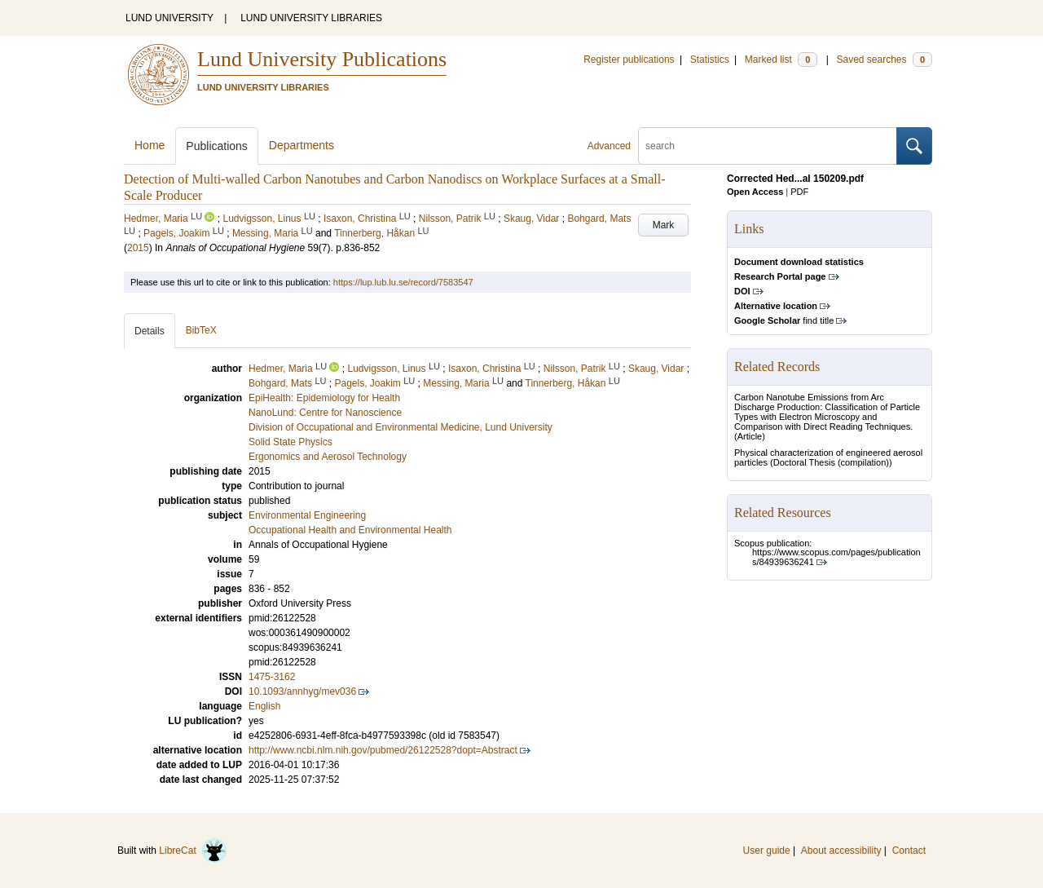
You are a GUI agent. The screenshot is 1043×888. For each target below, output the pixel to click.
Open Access (755, 192)
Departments (301, 145)
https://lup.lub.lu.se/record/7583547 (403, 282)
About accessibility (841, 850)
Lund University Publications (322, 59)
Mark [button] (664, 225)
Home (149, 145)
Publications (217, 145)
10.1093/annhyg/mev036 (302, 691)
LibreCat (193, 850)
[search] (767, 146)
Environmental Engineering (307, 515)
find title (784, 320)
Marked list (781, 59)
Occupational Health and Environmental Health (350, 530)
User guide (766, 850)
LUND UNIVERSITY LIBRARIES (311, 18)
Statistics (709, 59)
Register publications (628, 59)
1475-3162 (272, 677)
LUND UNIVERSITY (169, 18)
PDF (799, 192)
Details (149, 331)
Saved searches (884, 59)
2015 (138, 248)
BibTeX (201, 330)
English (264, 706)
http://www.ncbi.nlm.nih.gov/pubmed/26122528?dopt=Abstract (383, 750)
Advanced (609, 146)
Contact (909, 850)
